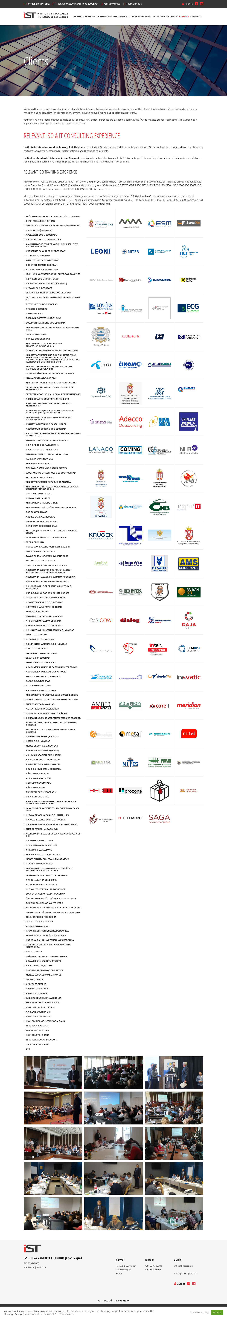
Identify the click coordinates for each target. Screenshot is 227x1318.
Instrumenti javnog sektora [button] (132, 17)
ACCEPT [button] (217, 1312)
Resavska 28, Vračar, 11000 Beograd (75, 4)
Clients (184, 17)
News (174, 17)
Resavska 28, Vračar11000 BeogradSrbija (126, 1271)
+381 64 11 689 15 (133, 4)
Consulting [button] (104, 17)
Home (77, 17)
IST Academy (161, 17)
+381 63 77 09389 (110, 4)
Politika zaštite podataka (114, 1302)
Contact (196, 17)
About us (89, 17)
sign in (187, 4)
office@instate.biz (36, 4)
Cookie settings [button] (200, 1312)
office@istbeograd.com (186, 1275)
